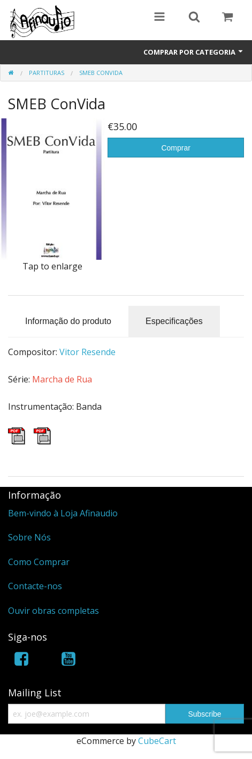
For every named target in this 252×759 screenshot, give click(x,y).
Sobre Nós (29, 537)
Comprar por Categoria (193, 52)
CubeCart (157, 741)
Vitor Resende (87, 352)
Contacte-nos (35, 586)
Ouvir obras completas (53, 611)
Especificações (174, 321)
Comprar (175, 148)
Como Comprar (39, 562)
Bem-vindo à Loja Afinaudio (63, 513)
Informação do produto (68, 321)
